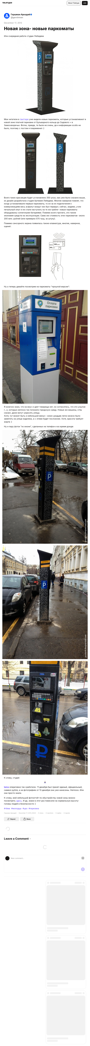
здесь (19, 801)
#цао (25, 808)
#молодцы (16, 808)
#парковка (34, 808)
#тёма (7, 808)
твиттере (24, 119)
